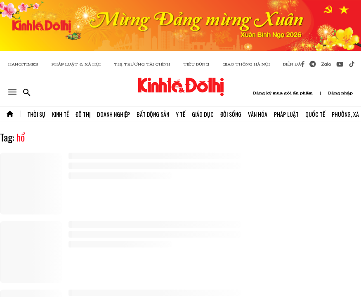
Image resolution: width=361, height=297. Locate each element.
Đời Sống (230, 114)
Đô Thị (83, 114)
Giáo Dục (203, 114)
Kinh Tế (60, 114)
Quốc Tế (315, 114)
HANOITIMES (23, 64)
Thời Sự (36, 114)
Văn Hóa (257, 114)
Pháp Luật (286, 114)
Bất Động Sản (153, 114)
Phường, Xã (345, 114)
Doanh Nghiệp (113, 114)
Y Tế (180, 114)
